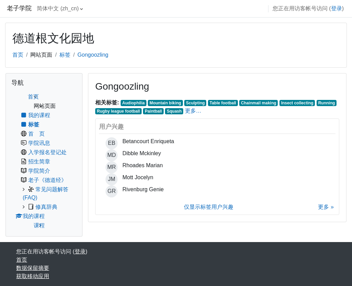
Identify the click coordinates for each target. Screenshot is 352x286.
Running (326, 103)
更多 (323, 207)
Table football (223, 103)
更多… (193, 111)
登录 (336, 8)
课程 (39, 225)
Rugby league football (118, 111)
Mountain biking (165, 103)
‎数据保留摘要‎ (32, 268)
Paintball (153, 111)
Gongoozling (92, 55)
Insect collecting (297, 103)
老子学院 (19, 8)
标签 (64, 55)
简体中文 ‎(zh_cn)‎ (58, 8)
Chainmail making (258, 103)
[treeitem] (44, 161)
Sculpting (195, 103)
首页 (17, 55)
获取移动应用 (32, 276)
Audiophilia (133, 103)
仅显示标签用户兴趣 (208, 207)
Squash (174, 111)
